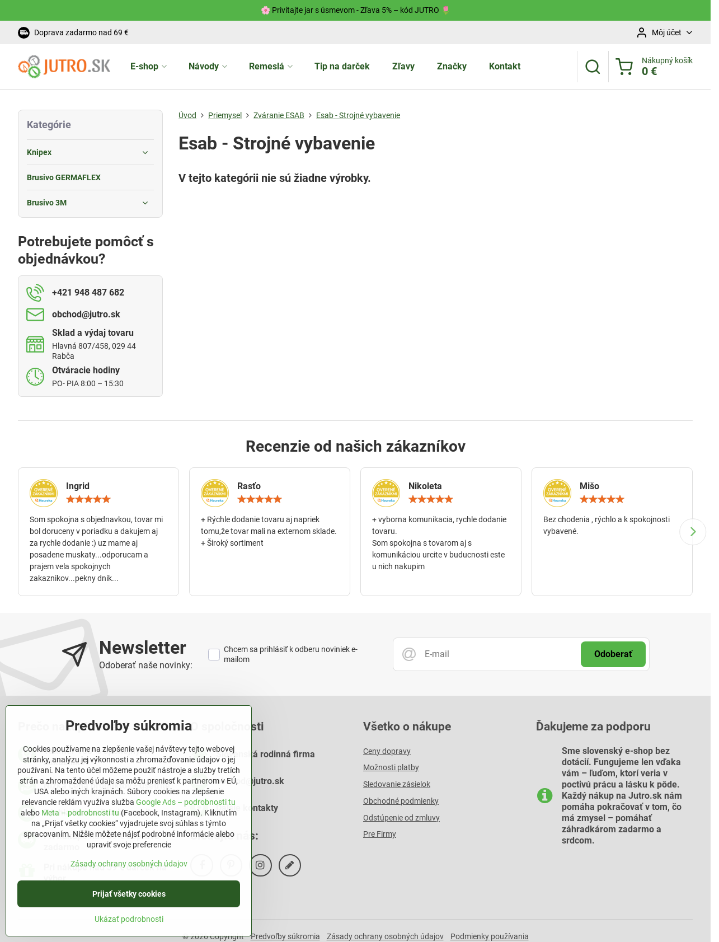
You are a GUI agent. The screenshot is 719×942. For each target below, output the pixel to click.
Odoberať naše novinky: (145, 665)
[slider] (88, 499)
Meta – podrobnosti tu (80, 820)
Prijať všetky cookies (129, 901)
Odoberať (613, 654)
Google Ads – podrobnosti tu (186, 809)
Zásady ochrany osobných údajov (129, 871)
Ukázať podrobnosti (129, 926)
